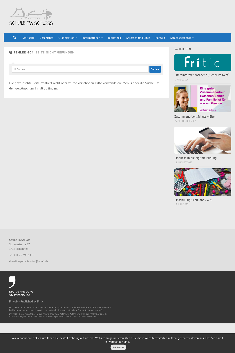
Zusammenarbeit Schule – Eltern (195, 116)
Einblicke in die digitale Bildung (195, 158)
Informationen (91, 38)
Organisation (66, 38)
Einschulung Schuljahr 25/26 (193, 200)
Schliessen (118, 347)
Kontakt (160, 38)
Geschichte (46, 38)
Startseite (28, 38)
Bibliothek (114, 38)
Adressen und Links (138, 38)
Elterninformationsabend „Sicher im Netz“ (201, 75)
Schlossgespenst (180, 38)
